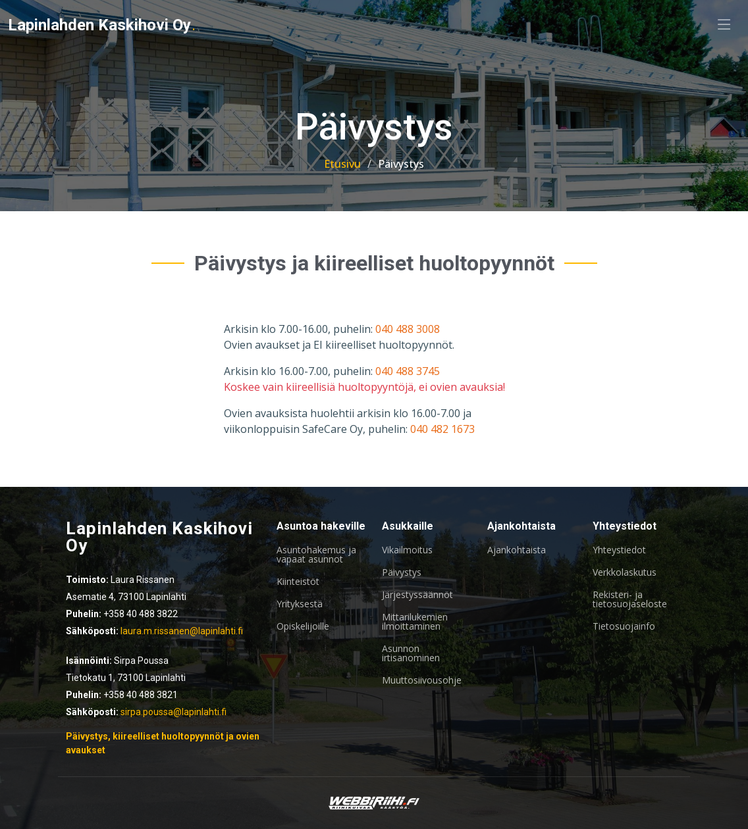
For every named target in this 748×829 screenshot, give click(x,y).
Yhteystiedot (619, 550)
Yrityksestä (300, 604)
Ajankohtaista (516, 550)
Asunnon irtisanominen (411, 653)
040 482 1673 (442, 429)
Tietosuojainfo (624, 626)
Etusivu (342, 164)
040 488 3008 (407, 329)
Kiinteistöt (298, 581)
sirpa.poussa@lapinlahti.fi (173, 712)
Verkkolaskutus (624, 572)
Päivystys (401, 572)
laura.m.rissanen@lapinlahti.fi (181, 631)
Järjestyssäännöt (417, 594)
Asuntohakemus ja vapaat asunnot (316, 554)
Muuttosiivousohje (422, 680)
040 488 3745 (407, 371)
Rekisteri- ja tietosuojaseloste (630, 599)
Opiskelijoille (303, 626)
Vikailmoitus (407, 550)
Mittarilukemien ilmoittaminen (415, 622)
